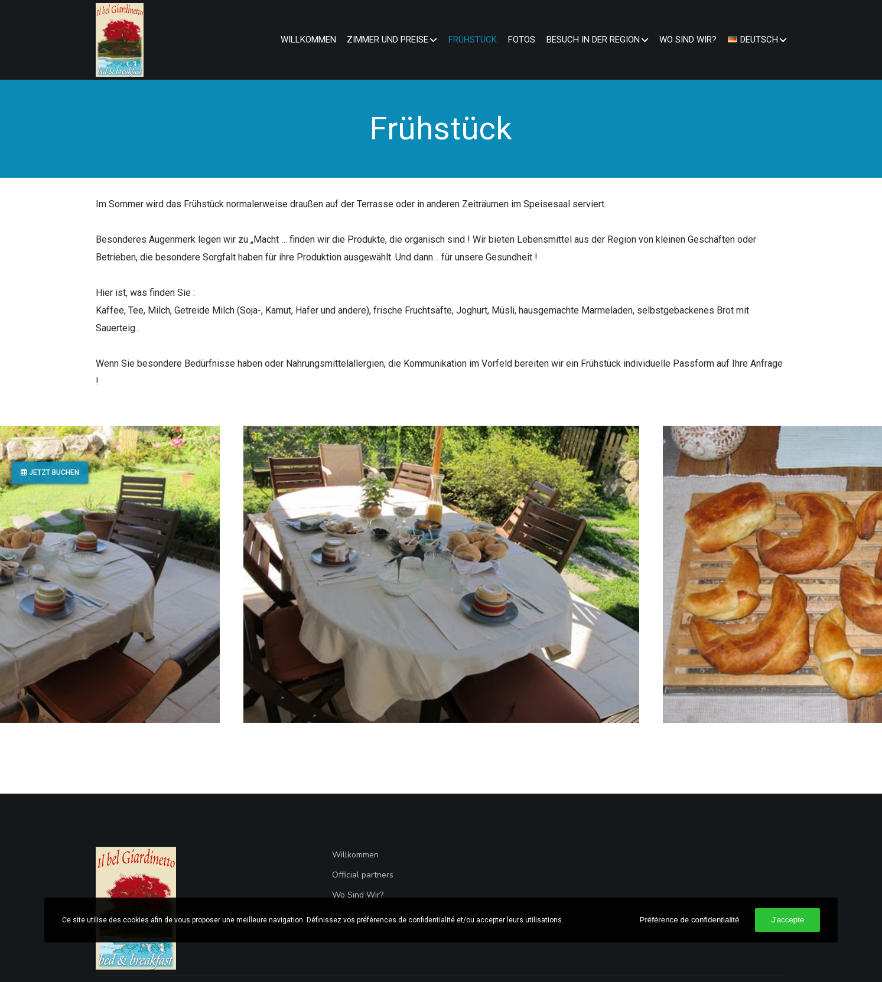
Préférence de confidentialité (690, 919)
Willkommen (355, 854)
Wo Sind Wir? (357, 895)
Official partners (362, 874)
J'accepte (787, 919)
